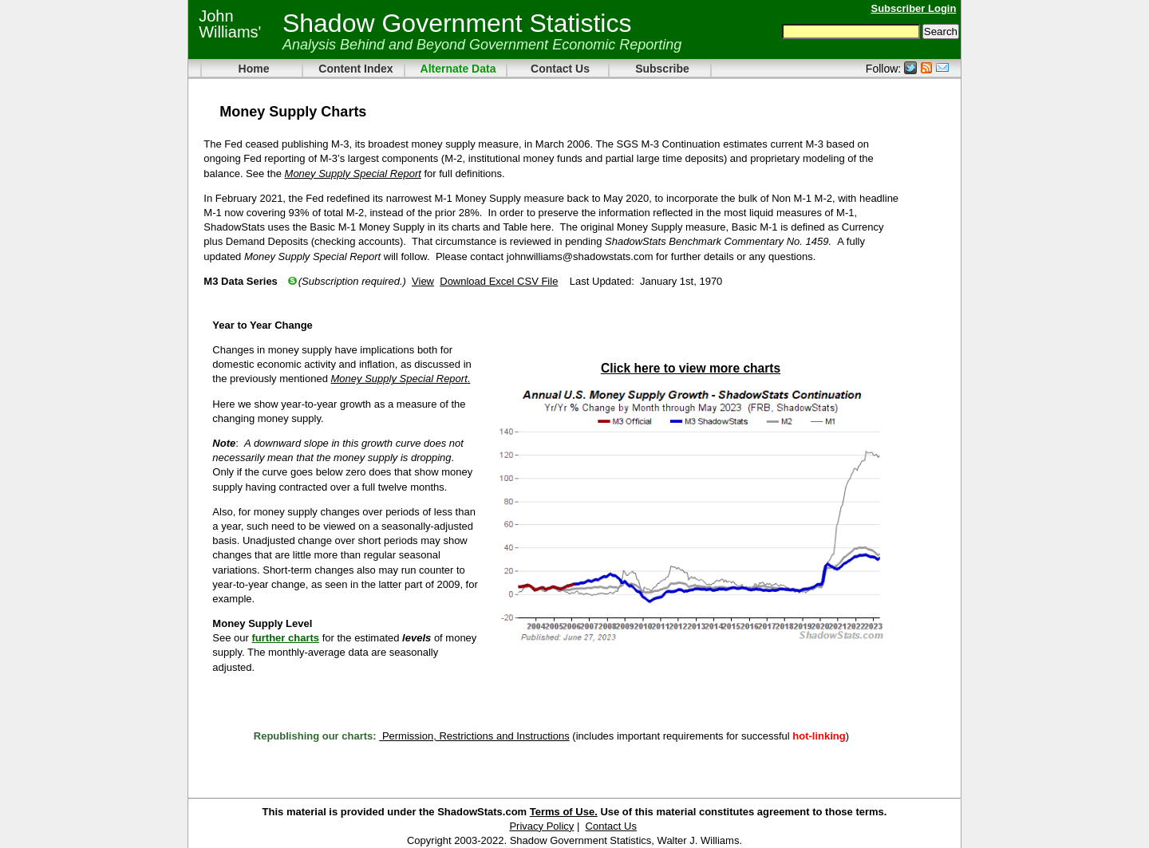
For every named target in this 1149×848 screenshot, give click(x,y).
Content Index (355, 68)
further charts (286, 638)
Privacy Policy (541, 826)
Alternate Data (458, 68)
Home (254, 68)
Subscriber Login (913, 8)
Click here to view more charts (690, 368)
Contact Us (560, 68)
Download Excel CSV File (499, 281)
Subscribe (662, 68)
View (423, 281)
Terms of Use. (564, 812)
